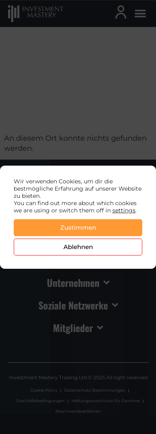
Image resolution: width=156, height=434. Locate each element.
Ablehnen (78, 247)
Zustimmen (78, 227)
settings (123, 210)
